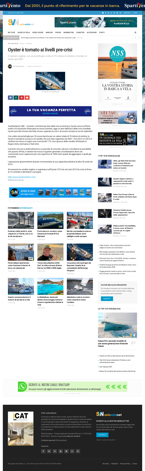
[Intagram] (114, 13)
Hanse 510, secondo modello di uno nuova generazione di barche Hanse (113, 343)
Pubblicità (114, 464)
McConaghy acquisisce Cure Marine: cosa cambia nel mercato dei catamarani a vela (48, 38)
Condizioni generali (48, 440)
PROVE (58, 32)
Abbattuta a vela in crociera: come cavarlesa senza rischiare (78, 299)
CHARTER (80, 32)
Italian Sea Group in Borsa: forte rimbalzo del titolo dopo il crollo (125, 196)
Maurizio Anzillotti (73, 436)
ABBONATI (127, 13)
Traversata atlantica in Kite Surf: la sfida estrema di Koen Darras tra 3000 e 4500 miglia (49, 265)
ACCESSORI (92, 32)
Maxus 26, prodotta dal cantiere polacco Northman (118, 371)
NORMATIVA (69, 32)
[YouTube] (103, 13)
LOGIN (135, 13)
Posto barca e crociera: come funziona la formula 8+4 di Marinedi (49, 233)
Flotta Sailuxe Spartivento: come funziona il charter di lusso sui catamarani (19, 265)
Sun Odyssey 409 (106, 367)
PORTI (102, 32)
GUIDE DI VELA (24, 32)
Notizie (22, 43)
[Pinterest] (117, 13)
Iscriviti (107, 298)
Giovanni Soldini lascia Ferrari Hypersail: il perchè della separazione (124, 212)
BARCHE (49, 32)
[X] (108, 13)
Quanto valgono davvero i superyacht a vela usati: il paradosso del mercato (123, 181)
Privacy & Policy (125, 464)
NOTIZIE (11, 32)
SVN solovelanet (13, 43)
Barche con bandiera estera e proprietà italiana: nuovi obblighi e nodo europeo (79, 233)
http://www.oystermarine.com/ (22, 177)
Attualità (29, 43)
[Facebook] (105, 13)
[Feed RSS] (120, 13)
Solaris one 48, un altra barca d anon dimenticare (117, 356)
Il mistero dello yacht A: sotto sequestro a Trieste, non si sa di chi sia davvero (20, 233)
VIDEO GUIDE (37, 32)
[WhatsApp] (111, 13)
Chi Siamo (106, 464)
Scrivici (134, 464)
